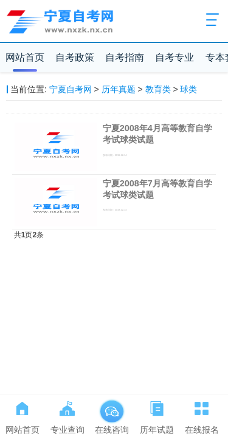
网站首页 (24, 57)
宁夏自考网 (70, 89)
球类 (188, 89)
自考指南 (124, 57)
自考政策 (74, 57)
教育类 (158, 89)
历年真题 (119, 89)
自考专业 (174, 57)
